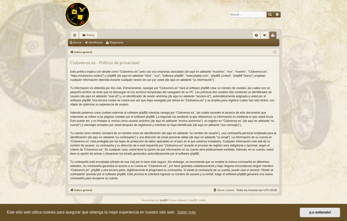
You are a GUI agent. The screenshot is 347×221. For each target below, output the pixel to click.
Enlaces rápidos (75, 36)
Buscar (77, 42)
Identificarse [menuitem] (265, 36)
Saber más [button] (186, 212)
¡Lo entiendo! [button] (320, 212)
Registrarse (116, 42)
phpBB (163, 200)
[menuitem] (256, 35)
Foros (90, 35)
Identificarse (96, 42)
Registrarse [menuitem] (273, 36)
